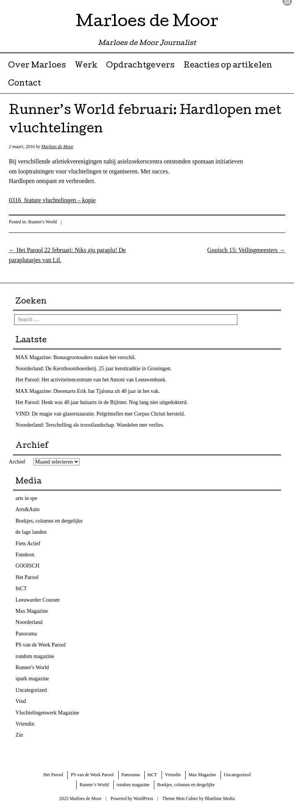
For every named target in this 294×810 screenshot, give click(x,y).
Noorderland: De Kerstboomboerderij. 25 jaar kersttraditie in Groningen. (94, 368)
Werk (86, 66)
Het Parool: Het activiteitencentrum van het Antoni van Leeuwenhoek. (91, 380)
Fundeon (25, 555)
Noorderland (29, 622)
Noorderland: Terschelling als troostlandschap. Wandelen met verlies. (90, 425)
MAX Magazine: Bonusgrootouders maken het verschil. (76, 357)
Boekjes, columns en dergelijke (49, 521)
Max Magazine (32, 611)
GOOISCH (27, 566)
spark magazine (32, 678)
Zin (19, 735)
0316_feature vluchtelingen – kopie (52, 200)
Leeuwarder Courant (38, 600)
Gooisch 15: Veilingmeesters (246, 250)
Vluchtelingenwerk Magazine (47, 713)
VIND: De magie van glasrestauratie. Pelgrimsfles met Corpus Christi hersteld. (100, 414)
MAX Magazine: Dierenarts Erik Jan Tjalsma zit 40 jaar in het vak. (88, 391)
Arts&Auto (28, 509)
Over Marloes (37, 66)
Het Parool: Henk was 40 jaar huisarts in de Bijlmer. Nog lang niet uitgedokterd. (102, 402)
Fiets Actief (28, 543)
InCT (21, 588)
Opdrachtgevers (140, 66)
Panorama (26, 634)
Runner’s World (94, 784)
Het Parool (27, 577)
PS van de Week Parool (41, 645)
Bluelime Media (220, 798)
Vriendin (25, 724)
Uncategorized (31, 690)
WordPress (143, 798)
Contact (24, 84)
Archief (17, 462)
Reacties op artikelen (227, 66)
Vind (21, 701)
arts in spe (27, 498)
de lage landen (31, 532)
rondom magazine (35, 656)
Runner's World (42, 221)
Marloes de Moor (147, 23)
